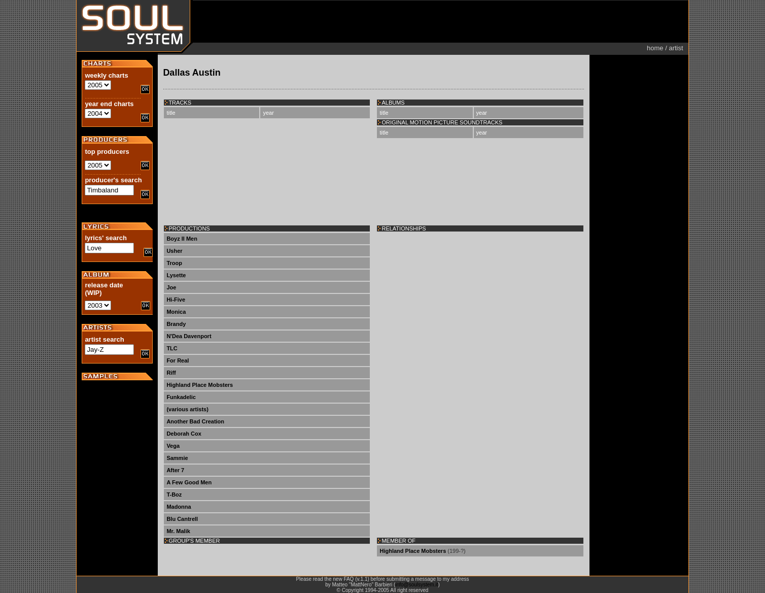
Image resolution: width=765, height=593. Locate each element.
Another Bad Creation (195, 421)
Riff (171, 373)
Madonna (178, 507)
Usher (174, 251)
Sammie (177, 458)
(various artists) (187, 409)
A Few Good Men (189, 482)
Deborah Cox (183, 434)
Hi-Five (175, 299)
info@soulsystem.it (416, 584)
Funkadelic (180, 397)
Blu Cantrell (182, 519)
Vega (173, 446)
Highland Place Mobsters (199, 385)
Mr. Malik (178, 531)
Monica (176, 312)
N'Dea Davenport (188, 336)
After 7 (175, 470)
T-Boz (174, 494)
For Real (177, 360)
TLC (171, 348)
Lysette (176, 275)
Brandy (176, 324)
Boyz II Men (181, 239)
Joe (171, 287)
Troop (174, 263)
